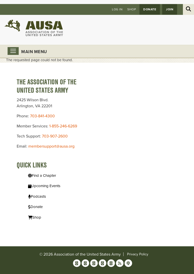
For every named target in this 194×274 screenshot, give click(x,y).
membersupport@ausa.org (51, 146)
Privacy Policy (137, 254)
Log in (117, 9)
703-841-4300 (42, 116)
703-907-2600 (55, 136)
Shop (131, 9)
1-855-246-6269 (63, 126)
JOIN (169, 9)
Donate (149, 9)
